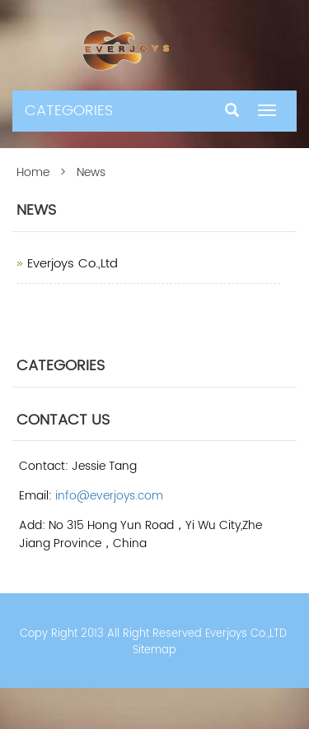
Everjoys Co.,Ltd (72, 263)
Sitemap (154, 650)
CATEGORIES (69, 111)
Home (32, 172)
